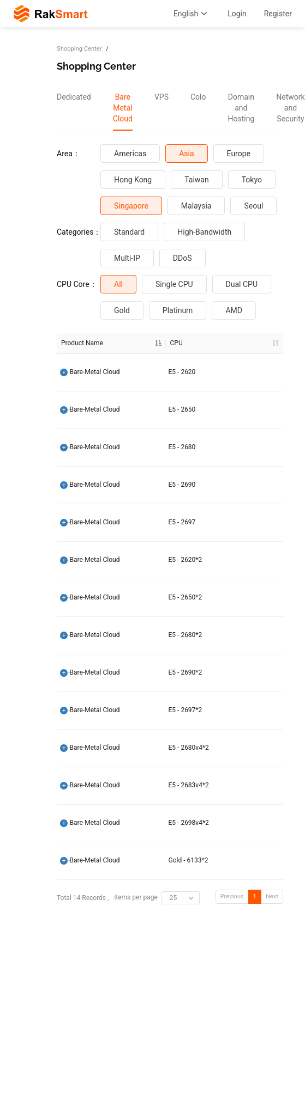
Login (237, 13)
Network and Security (290, 108)
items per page (156, 897)
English (192, 14)
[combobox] (181, 897)
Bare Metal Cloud (123, 108)
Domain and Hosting (241, 108)
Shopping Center (79, 48)
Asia (186, 153)
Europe (238, 153)
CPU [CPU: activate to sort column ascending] (147, 343)
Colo (198, 97)
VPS (161, 97)
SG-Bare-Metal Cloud (89, 372)
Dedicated (74, 97)
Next (272, 896)
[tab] (74, 108)
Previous (232, 896)
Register (278, 13)
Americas (130, 153)
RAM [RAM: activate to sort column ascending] (235, 343)
